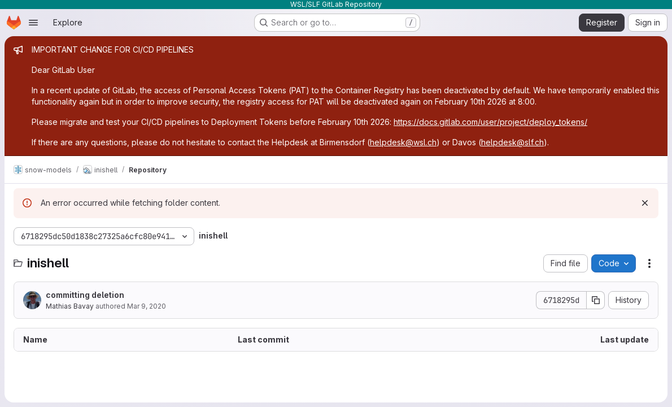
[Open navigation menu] (33, 23)
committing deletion (85, 295)
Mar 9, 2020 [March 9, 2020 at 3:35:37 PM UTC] (146, 306)
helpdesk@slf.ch (512, 142)
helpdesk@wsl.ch (403, 142)
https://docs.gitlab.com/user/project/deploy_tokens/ (490, 122)
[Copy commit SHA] (596, 300)
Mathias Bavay (70, 306)
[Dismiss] (645, 203)
